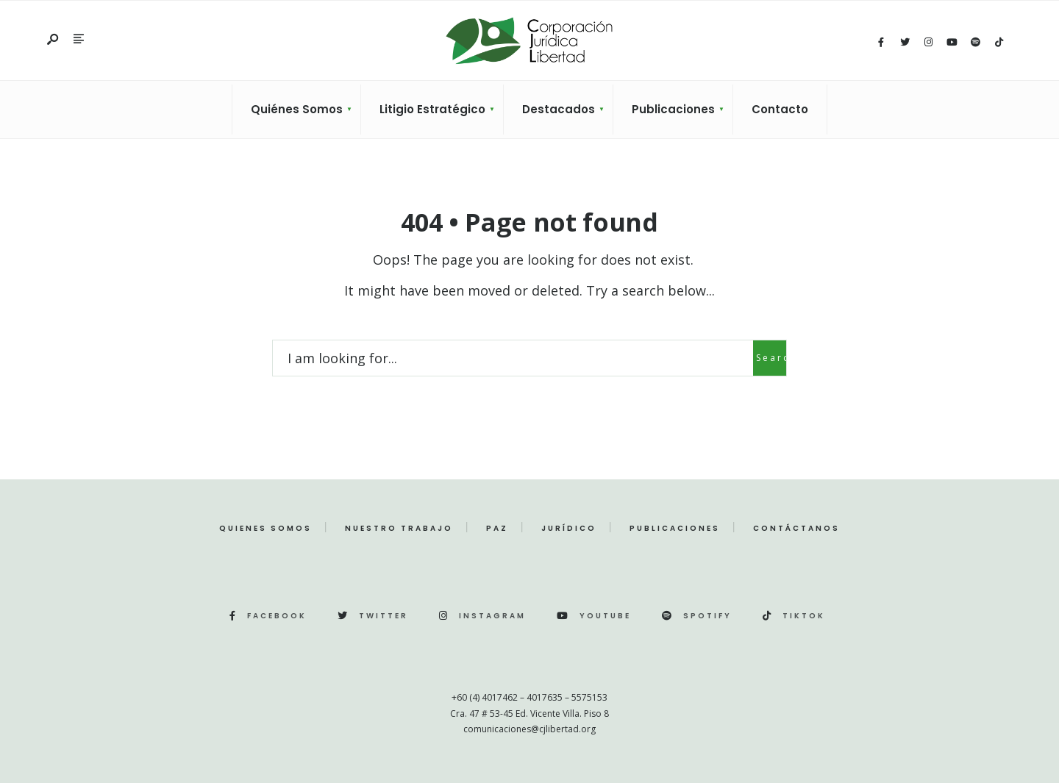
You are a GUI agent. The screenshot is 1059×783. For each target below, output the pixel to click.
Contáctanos (796, 528)
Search (771, 357)
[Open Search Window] (53, 40)
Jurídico (568, 528)
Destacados (558, 109)
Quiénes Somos (297, 109)
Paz (497, 528)
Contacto (780, 109)
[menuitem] (296, 110)
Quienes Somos (265, 528)
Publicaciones (673, 109)
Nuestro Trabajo (399, 528)
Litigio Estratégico (432, 109)
